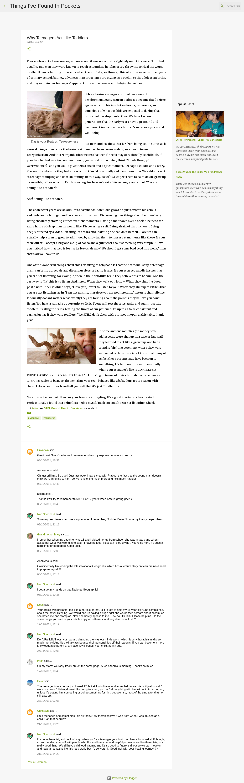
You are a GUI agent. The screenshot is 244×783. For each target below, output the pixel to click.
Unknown (43, 450)
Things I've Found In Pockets (45, 6)
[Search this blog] (223, 6)
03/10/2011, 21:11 (48, 524)
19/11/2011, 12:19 (48, 624)
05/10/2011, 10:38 (48, 594)
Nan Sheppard (46, 514)
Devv (40, 681)
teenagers (49, 418)
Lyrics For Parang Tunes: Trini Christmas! (199, 139)
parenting (33, 418)
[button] (29, 49)
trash (40, 660)
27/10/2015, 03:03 (48, 700)
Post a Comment (37, 762)
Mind (35, 408)
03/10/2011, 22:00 (48, 551)
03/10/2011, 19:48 (48, 504)
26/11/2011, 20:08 (48, 650)
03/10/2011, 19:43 (48, 483)
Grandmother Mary (48, 534)
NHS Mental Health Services (63, 408)
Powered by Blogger (122, 778)
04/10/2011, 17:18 (48, 574)
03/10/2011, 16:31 (48, 460)
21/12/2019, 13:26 (48, 724)
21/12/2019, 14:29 (48, 753)
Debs (40, 604)
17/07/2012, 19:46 (48, 671)
